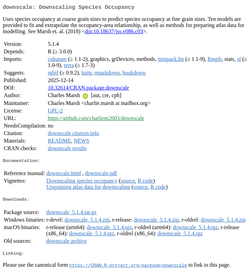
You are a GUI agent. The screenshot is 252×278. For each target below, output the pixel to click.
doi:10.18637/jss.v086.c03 (114, 33)
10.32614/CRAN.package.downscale (88, 89)
